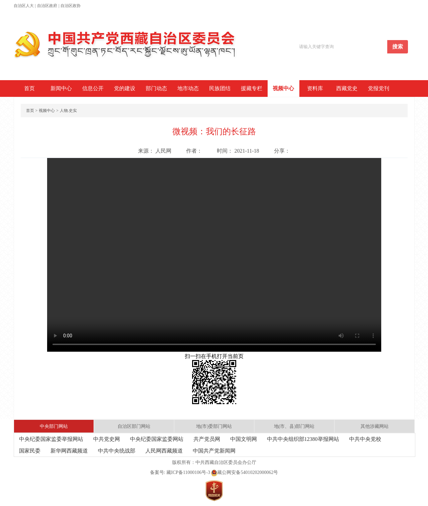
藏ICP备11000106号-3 (188, 472)
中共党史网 (106, 439)
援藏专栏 (251, 88)
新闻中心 (61, 88)
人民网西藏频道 (164, 451)
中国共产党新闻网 (214, 451)
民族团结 (220, 88)
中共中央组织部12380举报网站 (303, 439)
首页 (29, 88)
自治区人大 (24, 5)
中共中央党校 (365, 439)
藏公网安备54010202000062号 (244, 472)
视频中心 (283, 88)
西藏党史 (347, 88)
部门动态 (156, 88)
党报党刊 (378, 88)
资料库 (315, 88)
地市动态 (188, 88)
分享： (282, 151)
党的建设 (124, 88)
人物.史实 (68, 110)
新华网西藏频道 (69, 451)
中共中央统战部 (116, 451)
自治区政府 (47, 5)
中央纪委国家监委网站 (156, 439)
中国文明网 (243, 439)
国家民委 (29, 451)
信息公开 (93, 88)
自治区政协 (70, 5)
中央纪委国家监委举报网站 (51, 439)
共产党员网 (206, 439)
